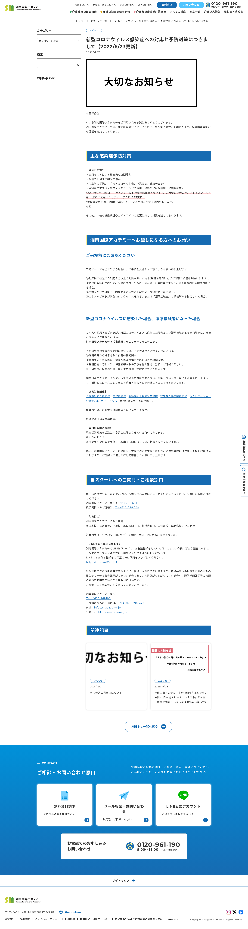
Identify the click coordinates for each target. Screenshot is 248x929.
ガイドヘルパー (110, 400)
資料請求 (167, 4)
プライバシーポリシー (47, 918)
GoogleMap (73, 912)
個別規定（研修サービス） (95, 918)
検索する (78, 65)
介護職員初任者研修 (84, 11)
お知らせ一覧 (99, 21)
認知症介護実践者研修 (173, 396)
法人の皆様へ (145, 5)
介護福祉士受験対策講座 (151, 11)
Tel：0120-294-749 (131, 603)
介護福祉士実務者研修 (116, 11)
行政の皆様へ (127, 5)
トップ (79, 21)
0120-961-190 (224, 4)
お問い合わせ (191, 4)
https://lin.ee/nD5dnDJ (101, 562)
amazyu (172, 918)
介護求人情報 (212, 11)
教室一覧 (195, 11)
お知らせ (94, 30)
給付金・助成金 (233, 11)
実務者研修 (119, 396)
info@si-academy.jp (107, 607)
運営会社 (10, 918)
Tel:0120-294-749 (127, 507)
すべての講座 (178, 11)
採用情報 (25, 918)
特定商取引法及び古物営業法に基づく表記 (138, 918)
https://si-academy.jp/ (112, 612)
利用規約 (70, 918)
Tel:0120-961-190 (129, 503)
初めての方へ (82, 5)
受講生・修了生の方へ (104, 5)
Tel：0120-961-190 (98, 598)
